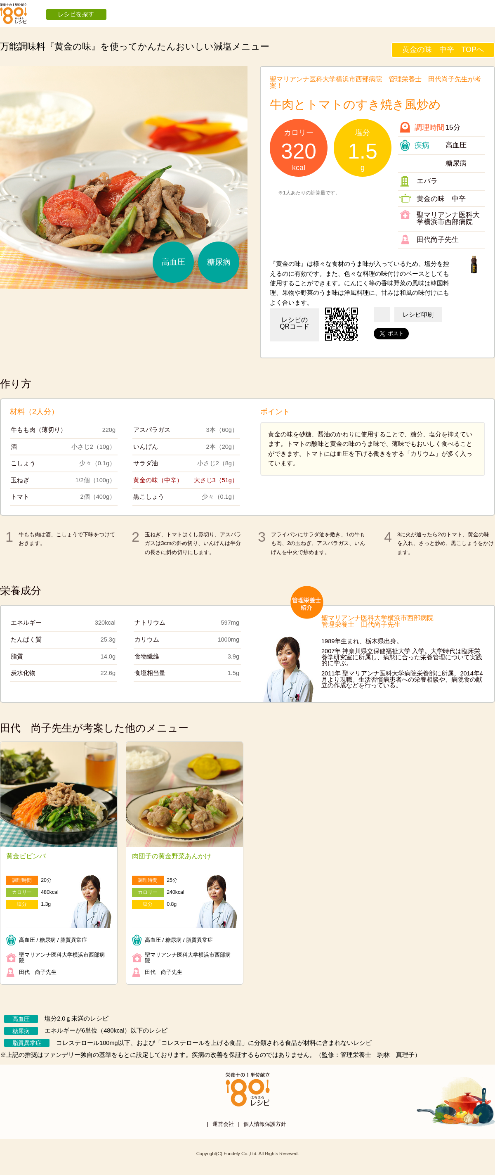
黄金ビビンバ (26, 856)
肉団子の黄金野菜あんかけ (171, 856)
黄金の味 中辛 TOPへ (443, 49)
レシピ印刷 (418, 314)
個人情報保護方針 (264, 1124)
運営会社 (223, 1124)
